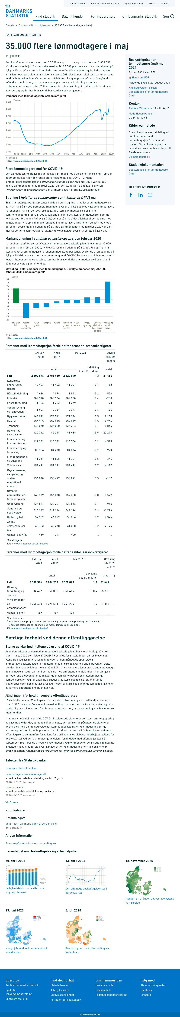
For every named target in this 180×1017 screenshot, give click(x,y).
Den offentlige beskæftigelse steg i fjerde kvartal (86, 879)
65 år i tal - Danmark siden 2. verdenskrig (31, 823)
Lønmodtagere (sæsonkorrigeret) (34, 778)
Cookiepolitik (103, 990)
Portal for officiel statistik (65, 999)
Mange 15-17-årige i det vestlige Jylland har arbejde (150, 884)
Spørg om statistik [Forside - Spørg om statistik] (134, 3)
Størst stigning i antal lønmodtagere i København (87, 934)
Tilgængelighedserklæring (111, 994)
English (165, 3)
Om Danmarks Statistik (139, 16)
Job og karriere (59, 990)
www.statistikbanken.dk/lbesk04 (30, 338)
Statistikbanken (77, 3)
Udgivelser (44, 25)
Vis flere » (11, 802)
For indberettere (103, 16)
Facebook (146, 990)
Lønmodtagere (30, 791)
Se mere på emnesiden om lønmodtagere (30, 843)
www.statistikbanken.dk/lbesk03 (30, 161)
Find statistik (45, 16)
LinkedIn (145, 994)
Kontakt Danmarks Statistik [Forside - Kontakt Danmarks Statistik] (105, 3)
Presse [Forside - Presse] (152, 3)
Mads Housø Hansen (141, 113)
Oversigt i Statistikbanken (21, 768)
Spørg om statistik (16, 998)
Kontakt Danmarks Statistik (22, 985)
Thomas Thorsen (139, 108)
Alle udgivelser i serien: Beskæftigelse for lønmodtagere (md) (148, 91)
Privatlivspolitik (104, 985)
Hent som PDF (140, 77)
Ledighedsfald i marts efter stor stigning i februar (25, 879)
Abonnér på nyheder (153, 985)
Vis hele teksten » (139, 156)
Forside (9, 25)
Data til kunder (73, 16)
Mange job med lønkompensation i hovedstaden (26, 934)
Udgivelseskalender (62, 994)
